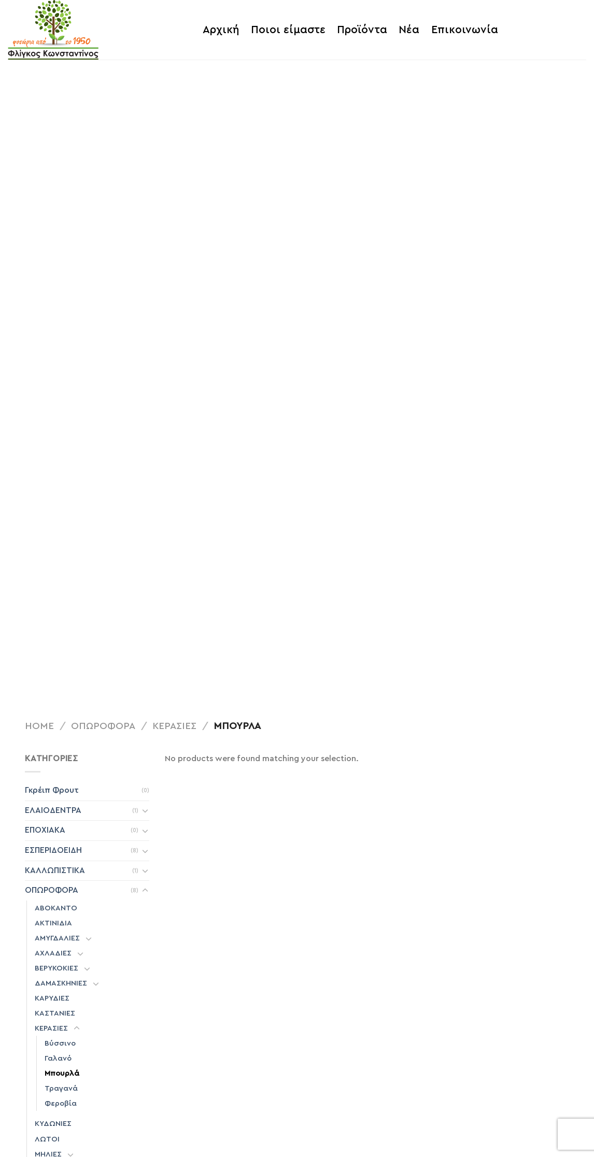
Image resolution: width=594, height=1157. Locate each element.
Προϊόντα (362, 29)
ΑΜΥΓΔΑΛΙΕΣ (57, 938)
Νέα (409, 29)
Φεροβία (61, 1103)
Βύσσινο (60, 1043)
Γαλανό (58, 1058)
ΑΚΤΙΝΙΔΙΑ (53, 923)
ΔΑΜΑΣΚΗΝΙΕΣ (61, 983)
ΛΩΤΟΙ (47, 1139)
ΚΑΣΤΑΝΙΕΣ (55, 1013)
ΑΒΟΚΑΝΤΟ (56, 908)
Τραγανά (61, 1088)
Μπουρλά (62, 1073)
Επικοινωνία (464, 29)
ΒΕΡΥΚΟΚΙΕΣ (56, 968)
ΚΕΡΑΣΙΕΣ (174, 726)
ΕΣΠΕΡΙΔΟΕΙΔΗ (53, 850)
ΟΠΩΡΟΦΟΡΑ (103, 726)
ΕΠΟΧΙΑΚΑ (45, 830)
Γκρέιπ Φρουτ (52, 790)
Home (39, 726)
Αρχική (221, 29)
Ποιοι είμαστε (288, 29)
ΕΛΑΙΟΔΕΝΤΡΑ (53, 810)
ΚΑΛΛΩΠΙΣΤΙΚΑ (55, 870)
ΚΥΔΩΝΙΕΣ (53, 1123)
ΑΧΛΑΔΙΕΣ (53, 953)
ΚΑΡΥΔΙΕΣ (52, 998)
